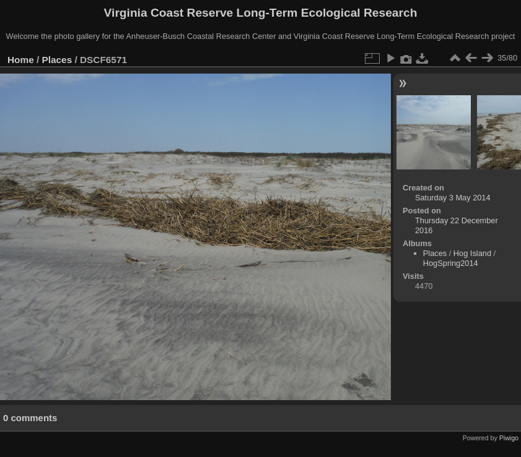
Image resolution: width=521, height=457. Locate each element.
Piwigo (509, 438)
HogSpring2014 (450, 263)
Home (20, 59)
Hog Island (472, 253)
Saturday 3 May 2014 (453, 197)
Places (57, 59)
